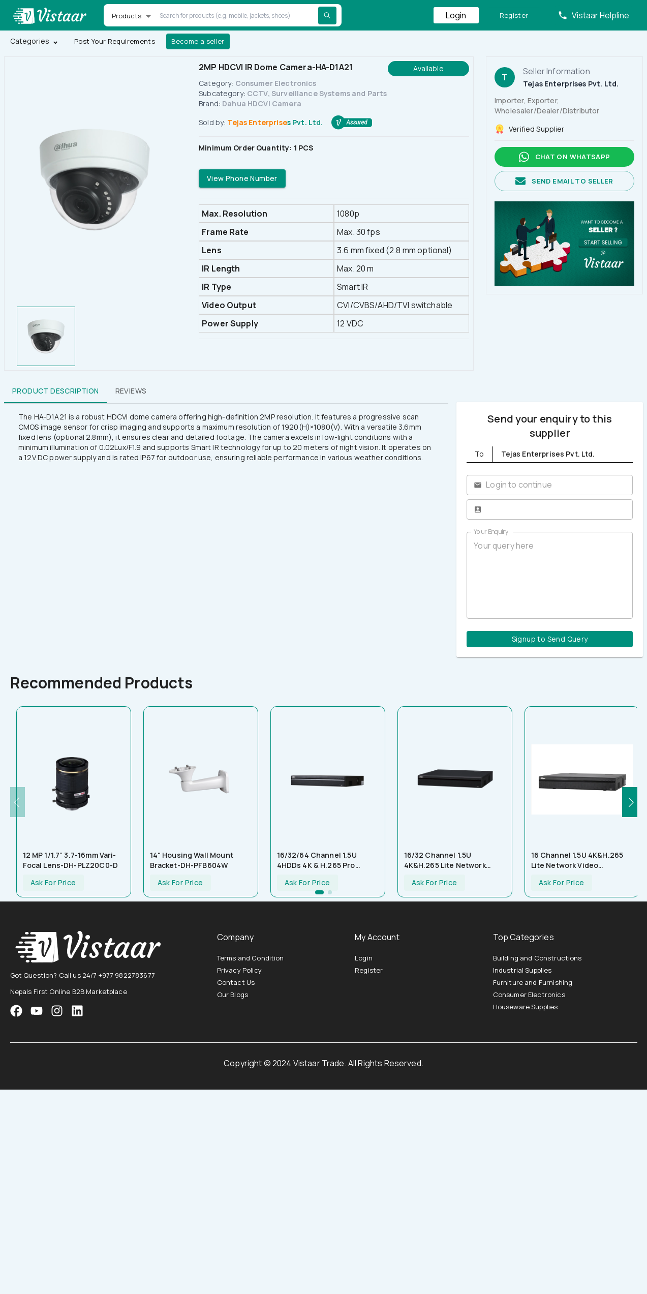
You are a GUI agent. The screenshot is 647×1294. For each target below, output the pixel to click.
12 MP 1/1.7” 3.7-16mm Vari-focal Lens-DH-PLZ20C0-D (70, 860)
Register (514, 15)
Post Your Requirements (114, 41)
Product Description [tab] (55, 391)
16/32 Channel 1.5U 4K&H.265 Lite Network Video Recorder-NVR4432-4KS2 (451, 860)
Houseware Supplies (525, 1006)
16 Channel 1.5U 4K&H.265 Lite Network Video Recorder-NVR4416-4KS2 (577, 860)
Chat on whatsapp (564, 157)
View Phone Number (242, 178)
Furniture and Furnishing (533, 982)
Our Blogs (232, 994)
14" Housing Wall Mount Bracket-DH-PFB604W (191, 860)
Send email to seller (564, 181)
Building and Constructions (537, 957)
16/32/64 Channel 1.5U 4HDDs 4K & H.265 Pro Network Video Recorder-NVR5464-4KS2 (322, 860)
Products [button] (127, 15)
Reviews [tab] (131, 391)
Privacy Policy (239, 970)
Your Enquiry (491, 531)
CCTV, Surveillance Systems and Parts (317, 93)
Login (456, 15)
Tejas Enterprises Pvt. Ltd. (275, 122)
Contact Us (236, 982)
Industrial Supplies (522, 970)
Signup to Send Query (550, 639)
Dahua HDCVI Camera (261, 103)
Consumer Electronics (276, 83)
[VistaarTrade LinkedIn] (77, 1011)
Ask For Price (53, 883)
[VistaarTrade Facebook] (16, 1011)
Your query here (550, 575)
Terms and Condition (250, 957)
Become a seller (198, 41)
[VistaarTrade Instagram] (36, 1011)
